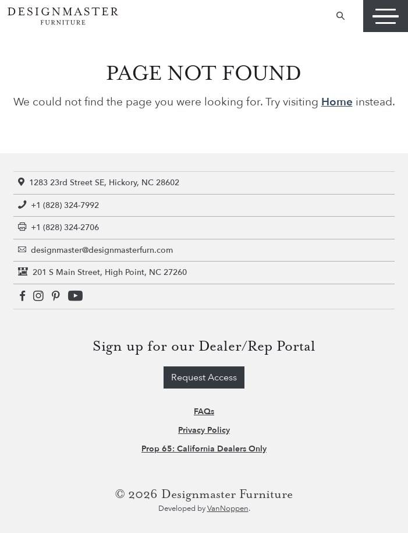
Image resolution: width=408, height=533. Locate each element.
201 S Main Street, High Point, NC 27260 (102, 272)
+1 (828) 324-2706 (58, 227)
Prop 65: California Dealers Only (204, 448)
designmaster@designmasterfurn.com (95, 250)
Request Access (204, 377)
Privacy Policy (204, 430)
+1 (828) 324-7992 (58, 205)
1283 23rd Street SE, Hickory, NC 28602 (98, 182)
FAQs (204, 411)
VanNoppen (228, 508)
